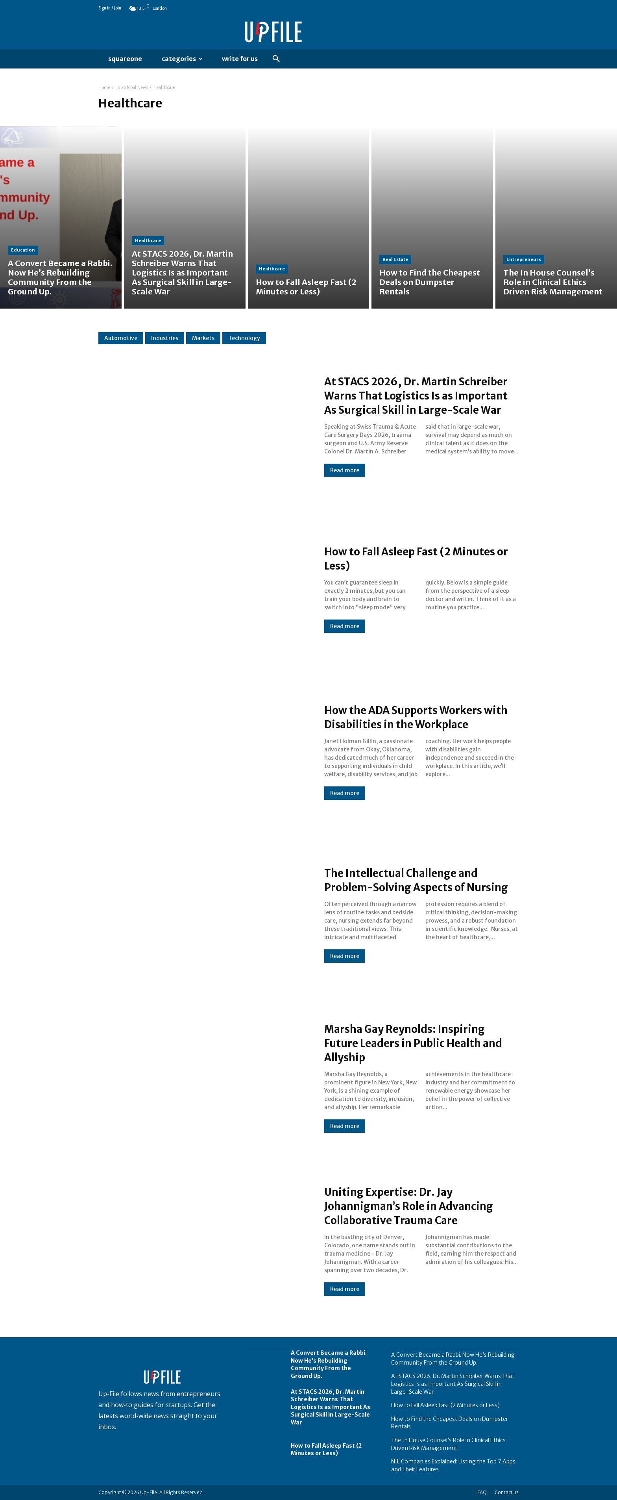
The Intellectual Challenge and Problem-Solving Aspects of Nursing (411, 879)
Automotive (120, 338)
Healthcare (148, 240)
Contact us (507, 1492)
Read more (344, 477)
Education (23, 250)
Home (104, 87)
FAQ (482, 1492)
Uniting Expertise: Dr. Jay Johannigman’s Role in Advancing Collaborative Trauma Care (420, 1205)
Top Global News (132, 87)
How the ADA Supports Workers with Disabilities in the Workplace (420, 716)
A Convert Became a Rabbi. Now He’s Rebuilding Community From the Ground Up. (329, 1364)
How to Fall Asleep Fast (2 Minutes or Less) (420, 558)
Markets (203, 338)
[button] (276, 59)
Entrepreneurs (523, 259)
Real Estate (395, 259)
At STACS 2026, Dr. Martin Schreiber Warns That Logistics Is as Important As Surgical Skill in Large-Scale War (418, 395)
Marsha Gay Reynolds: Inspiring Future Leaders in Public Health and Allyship (415, 1042)
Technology (244, 338)
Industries (164, 338)
